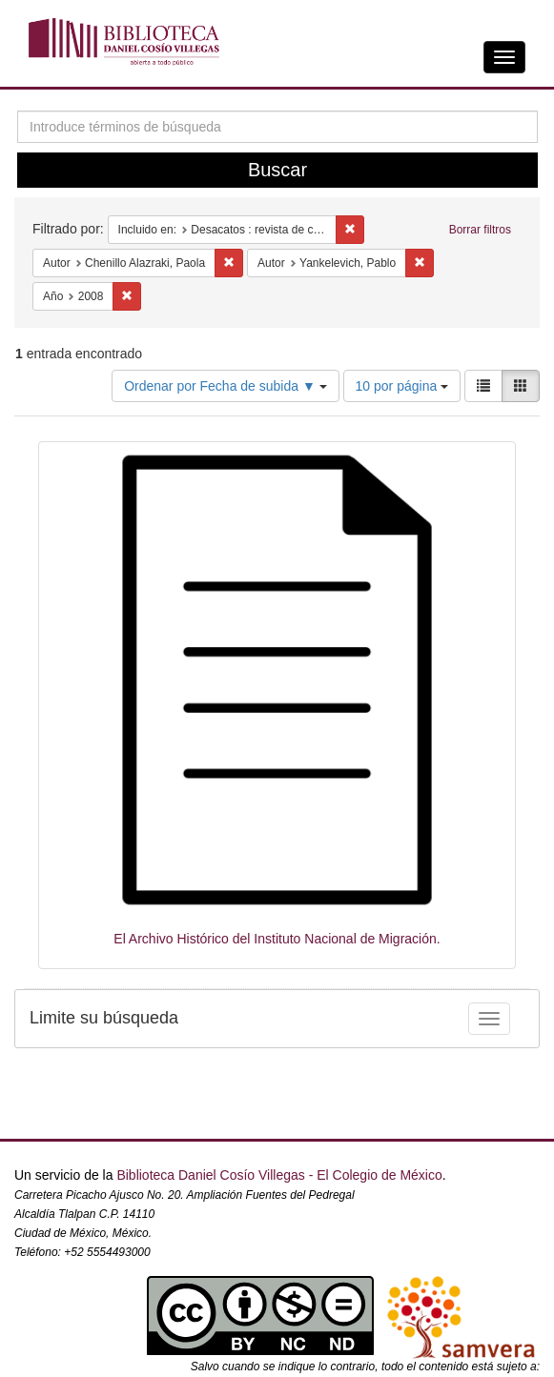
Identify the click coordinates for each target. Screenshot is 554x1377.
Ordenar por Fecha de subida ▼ (225, 386)
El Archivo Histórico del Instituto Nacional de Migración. (276, 938)
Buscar (277, 169)
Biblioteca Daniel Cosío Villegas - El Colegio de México (278, 1175)
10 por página (402, 386)
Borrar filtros (480, 229)
